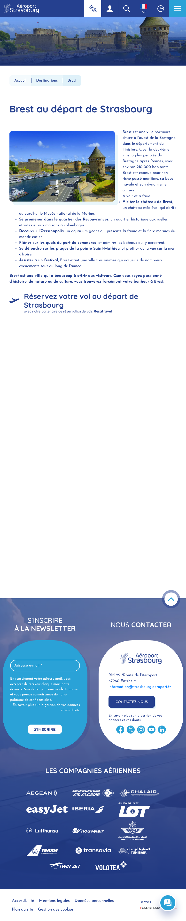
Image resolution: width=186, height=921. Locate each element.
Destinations (47, 81)
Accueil (20, 81)
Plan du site (22, 909)
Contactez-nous (132, 702)
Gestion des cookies (56, 909)
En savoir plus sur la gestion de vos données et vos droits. (46, 707)
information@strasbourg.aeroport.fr (139, 687)
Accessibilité (23, 901)
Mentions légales (54, 901)
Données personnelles (94, 901)
